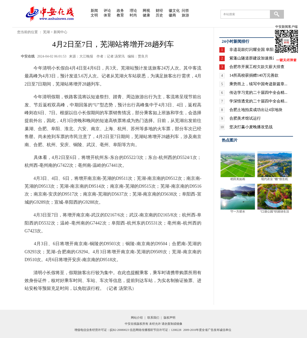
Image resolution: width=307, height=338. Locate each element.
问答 (185, 11)
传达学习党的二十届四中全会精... (258, 92)
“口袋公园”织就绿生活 (274, 211)
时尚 (133, 15)
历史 (159, 15)
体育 (107, 15)
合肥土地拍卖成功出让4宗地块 (255, 110)
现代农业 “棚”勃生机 (274, 179)
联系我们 (153, 317)
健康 (146, 15)
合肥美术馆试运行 (245, 118)
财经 (159, 11)
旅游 (185, 15)
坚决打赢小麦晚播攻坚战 (251, 127)
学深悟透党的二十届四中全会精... (258, 101)
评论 (107, 11)
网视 (146, 11)
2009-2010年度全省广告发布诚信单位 (207, 330)
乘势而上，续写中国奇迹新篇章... (258, 84)
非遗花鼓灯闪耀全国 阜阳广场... (256, 49)
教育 (120, 15)
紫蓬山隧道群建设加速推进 (253, 58)
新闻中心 (60, 32)
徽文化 (174, 11)
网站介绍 (137, 317)
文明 (94, 15)
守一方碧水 (237, 211)
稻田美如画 (237, 179)
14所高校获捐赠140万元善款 (254, 75)
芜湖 (46, 32)
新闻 (94, 11)
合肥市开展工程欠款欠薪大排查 (256, 67)
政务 (120, 11)
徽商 (172, 15)
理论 (133, 11)
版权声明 (169, 317)
